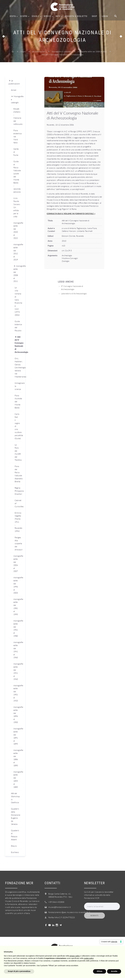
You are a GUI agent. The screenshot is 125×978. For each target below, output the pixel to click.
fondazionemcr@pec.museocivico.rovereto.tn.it (69, 912)
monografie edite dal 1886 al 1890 (17, 757)
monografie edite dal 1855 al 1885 (17, 779)
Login (105, 16)
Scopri (23, 16)
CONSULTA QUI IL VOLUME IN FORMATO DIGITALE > (71, 213)
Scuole (35, 16)
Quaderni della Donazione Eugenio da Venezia (15, 816)
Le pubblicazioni (39, 51)
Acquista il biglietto (76, 16)
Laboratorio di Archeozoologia (74, 293)
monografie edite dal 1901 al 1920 (17, 693)
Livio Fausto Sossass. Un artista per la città (17, 207)
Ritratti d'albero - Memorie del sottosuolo (17, 116)
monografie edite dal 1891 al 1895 (17, 736)
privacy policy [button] (75, 956)
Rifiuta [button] (99, 971)
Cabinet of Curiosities (18, 503)
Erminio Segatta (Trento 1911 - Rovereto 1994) (18, 522)
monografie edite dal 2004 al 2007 (17, 563)
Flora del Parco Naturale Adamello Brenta (18, 474)
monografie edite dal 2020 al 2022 (17, 230)
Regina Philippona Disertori (18, 491)
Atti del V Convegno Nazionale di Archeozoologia (18, 344)
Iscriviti (94, 916)
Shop (94, 16)
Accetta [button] (114, 971)
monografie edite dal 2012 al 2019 (17, 252)
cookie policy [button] (89, 958)
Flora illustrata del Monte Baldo (18, 401)
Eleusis (14, 846)
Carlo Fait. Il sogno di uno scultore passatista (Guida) (18, 426)
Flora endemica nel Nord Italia (17, 136)
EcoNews (15, 852)
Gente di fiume (16, 152)
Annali (13, 90)
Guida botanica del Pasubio (18, 326)
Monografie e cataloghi (61, 51)
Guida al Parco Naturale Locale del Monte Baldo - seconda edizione (17, 176)
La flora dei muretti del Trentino (18, 452)
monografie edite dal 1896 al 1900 (17, 714)
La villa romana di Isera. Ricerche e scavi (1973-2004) (18, 301)
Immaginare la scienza (18, 386)
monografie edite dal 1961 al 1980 (17, 628)
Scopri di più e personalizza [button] (19, 971)
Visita (13, 16)
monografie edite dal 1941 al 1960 (17, 650)
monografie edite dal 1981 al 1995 (17, 606)
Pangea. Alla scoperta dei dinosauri (18, 543)
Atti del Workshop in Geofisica (15, 798)
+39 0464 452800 (56, 902)
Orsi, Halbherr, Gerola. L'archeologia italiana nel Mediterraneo (18, 367)
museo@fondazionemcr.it (59, 907)
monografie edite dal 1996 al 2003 (17, 585)
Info (58, 16)
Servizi (47, 16)
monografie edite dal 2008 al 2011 (92, 51)
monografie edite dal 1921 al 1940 (17, 671)
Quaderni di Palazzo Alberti (15, 835)
